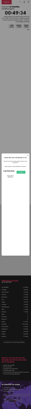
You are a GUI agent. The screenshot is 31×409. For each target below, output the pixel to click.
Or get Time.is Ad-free (8, 170)
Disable (21, 172)
